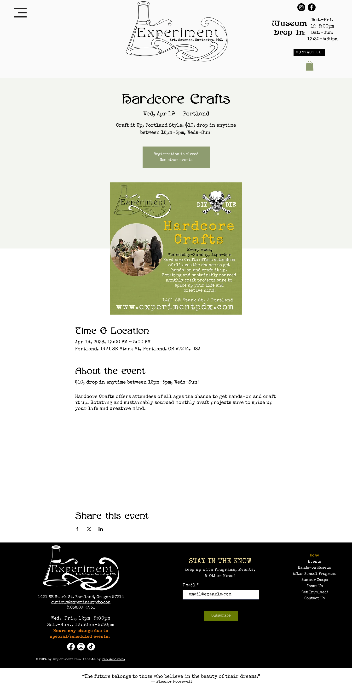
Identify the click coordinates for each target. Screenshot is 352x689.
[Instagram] (301, 7)
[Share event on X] (89, 529)
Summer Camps (314, 580)
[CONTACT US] (309, 52)
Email (190, 585)
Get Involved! (314, 592)
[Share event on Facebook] (77, 529)
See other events (176, 160)
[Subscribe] (221, 616)
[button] (20, 12)
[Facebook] (312, 7)
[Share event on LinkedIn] (100, 529)
